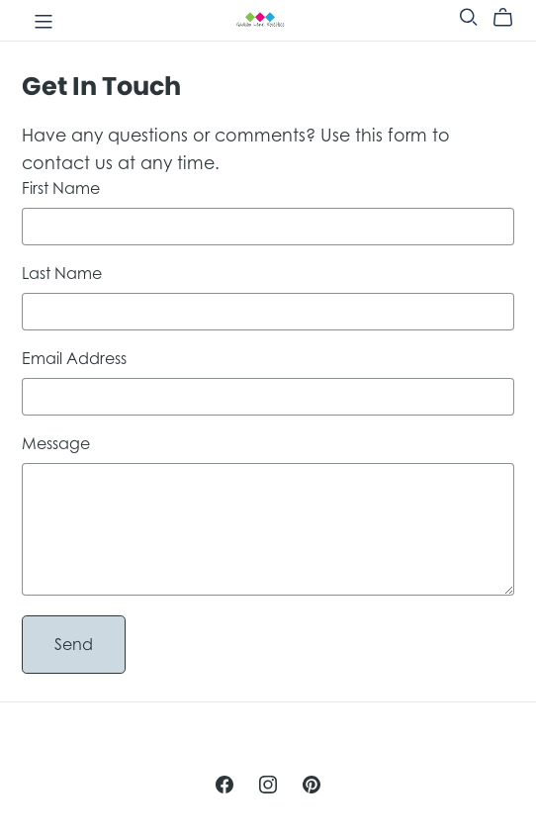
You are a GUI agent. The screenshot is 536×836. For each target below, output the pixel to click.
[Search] (469, 17)
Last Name (62, 273)
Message (56, 443)
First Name (61, 188)
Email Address (74, 358)
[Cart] (510, 18)
